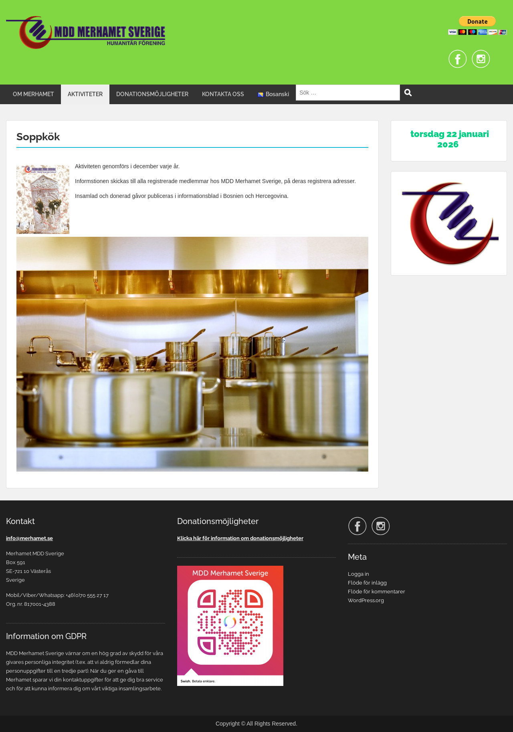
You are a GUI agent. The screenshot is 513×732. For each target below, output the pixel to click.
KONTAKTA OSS (223, 94)
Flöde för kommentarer (376, 592)
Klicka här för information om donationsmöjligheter (240, 538)
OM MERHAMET (33, 94)
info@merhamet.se (29, 538)
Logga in (358, 574)
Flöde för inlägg (367, 583)
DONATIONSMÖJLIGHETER (152, 94)
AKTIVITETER (85, 94)
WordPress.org (366, 600)
